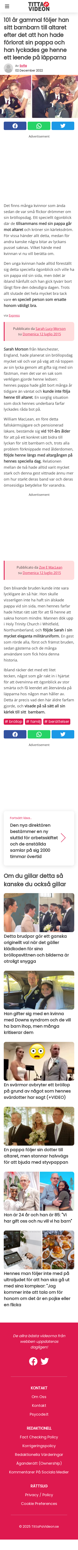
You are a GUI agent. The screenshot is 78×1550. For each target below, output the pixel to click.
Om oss (39, 1396)
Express (14, 315)
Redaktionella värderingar (39, 1454)
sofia (23, 66)
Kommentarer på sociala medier (39, 1472)
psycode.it (39, 1414)
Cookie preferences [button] (39, 1503)
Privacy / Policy (39, 1494)
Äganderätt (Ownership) (39, 1463)
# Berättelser (56, 721)
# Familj (33, 721)
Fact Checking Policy (39, 1437)
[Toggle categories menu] (7, 6)
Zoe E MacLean (50, 567)
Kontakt (39, 1405)
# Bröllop (13, 721)
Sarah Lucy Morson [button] (51, 328)
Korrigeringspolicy (39, 1445)
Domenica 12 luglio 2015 (42, 334)
